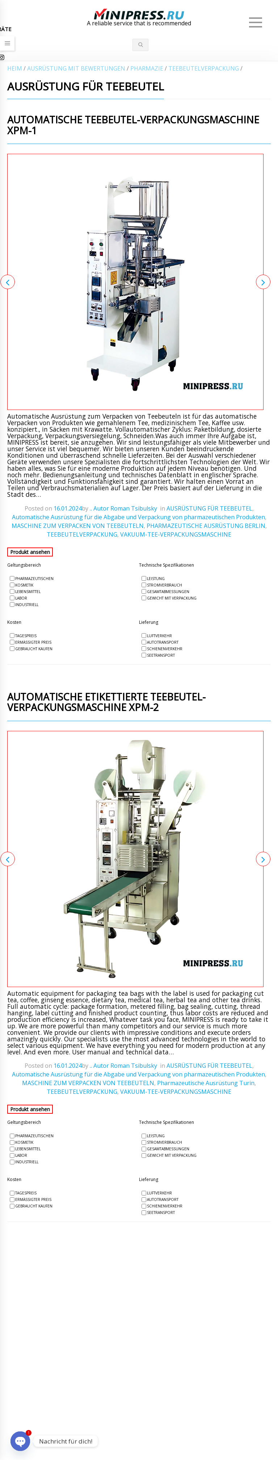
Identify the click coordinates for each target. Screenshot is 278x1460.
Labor (21, 598)
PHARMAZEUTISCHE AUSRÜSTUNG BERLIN (206, 526)
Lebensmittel (28, 591)
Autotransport (162, 642)
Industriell (26, 604)
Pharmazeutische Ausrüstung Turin (205, 1083)
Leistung (156, 578)
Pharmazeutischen (34, 578)
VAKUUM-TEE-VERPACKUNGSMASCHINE (175, 534)
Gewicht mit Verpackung (172, 598)
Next (263, 282)
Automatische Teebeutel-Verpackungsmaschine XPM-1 (133, 125)
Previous (7, 282)
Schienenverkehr (164, 648)
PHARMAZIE (146, 68)
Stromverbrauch (164, 585)
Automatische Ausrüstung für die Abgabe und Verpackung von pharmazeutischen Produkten (138, 517)
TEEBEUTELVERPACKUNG (203, 68)
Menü (256, 19)
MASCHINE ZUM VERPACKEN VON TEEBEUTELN (78, 526)
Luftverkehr (159, 635)
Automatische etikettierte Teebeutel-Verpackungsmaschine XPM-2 (106, 702)
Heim (14, 68)
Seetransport (161, 655)
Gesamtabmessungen (168, 591)
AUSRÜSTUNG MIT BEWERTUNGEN (76, 68)
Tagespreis (26, 635)
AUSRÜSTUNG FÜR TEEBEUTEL (209, 508)
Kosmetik (24, 585)
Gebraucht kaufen (33, 648)
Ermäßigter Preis (33, 642)
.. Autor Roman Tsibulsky (123, 508)
